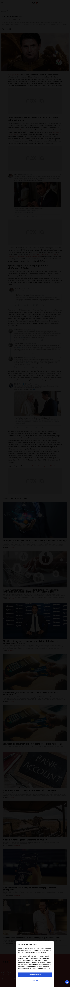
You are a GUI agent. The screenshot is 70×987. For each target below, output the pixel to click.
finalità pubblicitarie (36, 966)
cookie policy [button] (41, 952)
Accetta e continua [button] (35, 974)
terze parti (46, 956)
